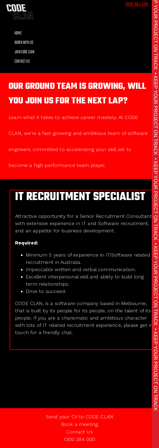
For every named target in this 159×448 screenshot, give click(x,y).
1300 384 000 (136, 4)
